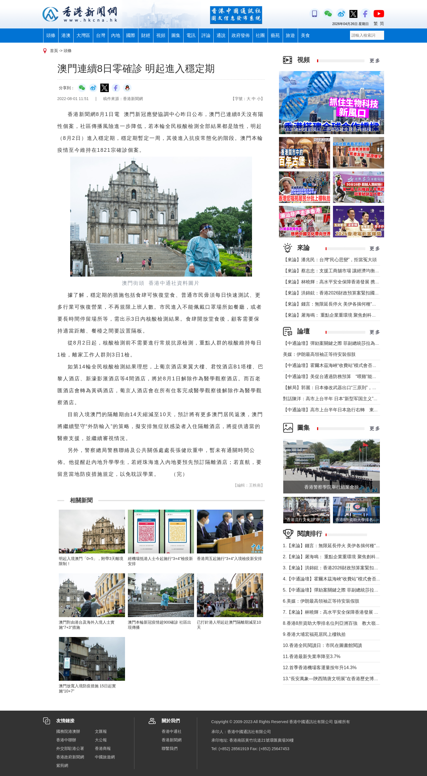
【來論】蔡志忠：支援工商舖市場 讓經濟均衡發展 (333, 270)
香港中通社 (172, 731)
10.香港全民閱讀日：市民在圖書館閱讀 (322, 645)
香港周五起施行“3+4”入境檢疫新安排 (229, 558)
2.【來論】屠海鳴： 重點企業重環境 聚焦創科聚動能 (336, 556)
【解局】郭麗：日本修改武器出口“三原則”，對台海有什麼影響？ (348, 387)
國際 (130, 35)
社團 (260, 35)
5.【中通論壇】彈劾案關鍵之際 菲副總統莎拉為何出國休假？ (344, 590)
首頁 (54, 50)
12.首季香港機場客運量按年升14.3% (320, 667)
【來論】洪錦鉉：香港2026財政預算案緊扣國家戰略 (336, 293)
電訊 (190, 35)
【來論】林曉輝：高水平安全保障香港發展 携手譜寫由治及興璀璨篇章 (354, 281)
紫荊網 (62, 765)
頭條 (50, 35)
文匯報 (101, 731)
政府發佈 (241, 35)
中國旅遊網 (105, 757)
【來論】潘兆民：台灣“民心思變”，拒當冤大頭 (330, 259)
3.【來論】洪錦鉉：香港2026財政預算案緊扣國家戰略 (337, 567)
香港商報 (103, 748)
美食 (305, 35)
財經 (145, 35)
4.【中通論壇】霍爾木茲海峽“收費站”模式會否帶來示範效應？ (345, 578)
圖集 (175, 35)
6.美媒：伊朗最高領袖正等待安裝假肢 (321, 601)
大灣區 (83, 35)
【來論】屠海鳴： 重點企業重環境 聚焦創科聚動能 (334, 315)
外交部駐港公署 (70, 748)
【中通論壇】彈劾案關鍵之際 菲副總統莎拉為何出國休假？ (342, 343)
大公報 (101, 740)
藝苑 (275, 35)
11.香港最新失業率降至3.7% (312, 656)
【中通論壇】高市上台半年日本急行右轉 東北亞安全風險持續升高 (351, 409)
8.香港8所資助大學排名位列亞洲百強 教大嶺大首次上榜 (340, 623)
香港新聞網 (172, 740)
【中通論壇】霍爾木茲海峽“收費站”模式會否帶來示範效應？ (343, 365)
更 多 (375, 60)
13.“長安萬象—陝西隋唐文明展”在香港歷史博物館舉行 (337, 678)
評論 (206, 35)
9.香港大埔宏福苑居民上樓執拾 (314, 634)
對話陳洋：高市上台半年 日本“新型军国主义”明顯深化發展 (342, 398)
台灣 (100, 35)
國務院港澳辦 (68, 731)
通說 (221, 35)
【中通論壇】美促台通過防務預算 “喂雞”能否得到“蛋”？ (343, 376)
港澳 (65, 35)
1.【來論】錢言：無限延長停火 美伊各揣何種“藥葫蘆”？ (339, 545)
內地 (115, 35)
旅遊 (290, 35)
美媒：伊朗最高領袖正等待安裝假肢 (319, 354)
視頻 (160, 35)
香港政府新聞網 (70, 757)
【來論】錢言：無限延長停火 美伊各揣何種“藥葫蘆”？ (337, 304)
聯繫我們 (170, 748)
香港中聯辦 (66, 740)
